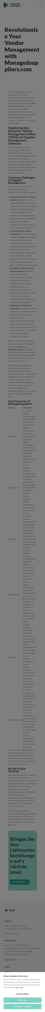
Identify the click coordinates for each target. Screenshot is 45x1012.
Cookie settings (22, 994)
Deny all (22, 1000)
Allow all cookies (22, 1006)
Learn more (19, 987)
